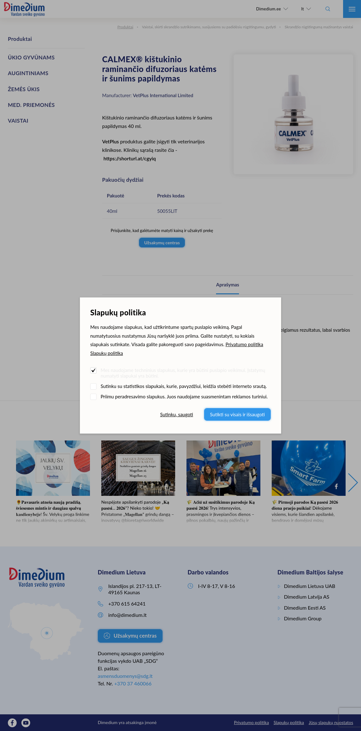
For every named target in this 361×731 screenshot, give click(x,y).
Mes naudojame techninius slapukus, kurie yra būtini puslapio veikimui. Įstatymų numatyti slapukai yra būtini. (183, 373)
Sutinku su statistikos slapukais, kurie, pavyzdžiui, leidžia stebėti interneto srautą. (184, 386)
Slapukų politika (106, 353)
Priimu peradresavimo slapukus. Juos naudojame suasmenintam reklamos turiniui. (184, 396)
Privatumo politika (244, 344)
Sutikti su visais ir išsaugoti (237, 414)
